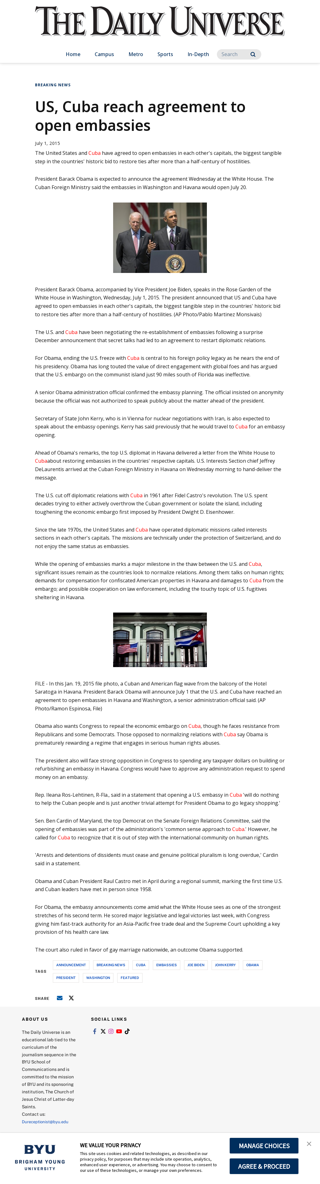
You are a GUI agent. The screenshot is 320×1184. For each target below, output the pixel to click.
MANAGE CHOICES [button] (264, 1145)
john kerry (225, 965)
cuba (141, 965)
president (66, 978)
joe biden (196, 965)
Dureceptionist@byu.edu (47, 1121)
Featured (130, 978)
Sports (165, 54)
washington (98, 978)
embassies (166, 965)
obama (252, 965)
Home (73, 54)
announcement (71, 965)
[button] (309, 1144)
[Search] (239, 54)
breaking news (111, 965)
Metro (135, 54)
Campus (104, 54)
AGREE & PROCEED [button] (264, 1166)
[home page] (160, 28)
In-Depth (198, 54)
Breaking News (53, 85)
